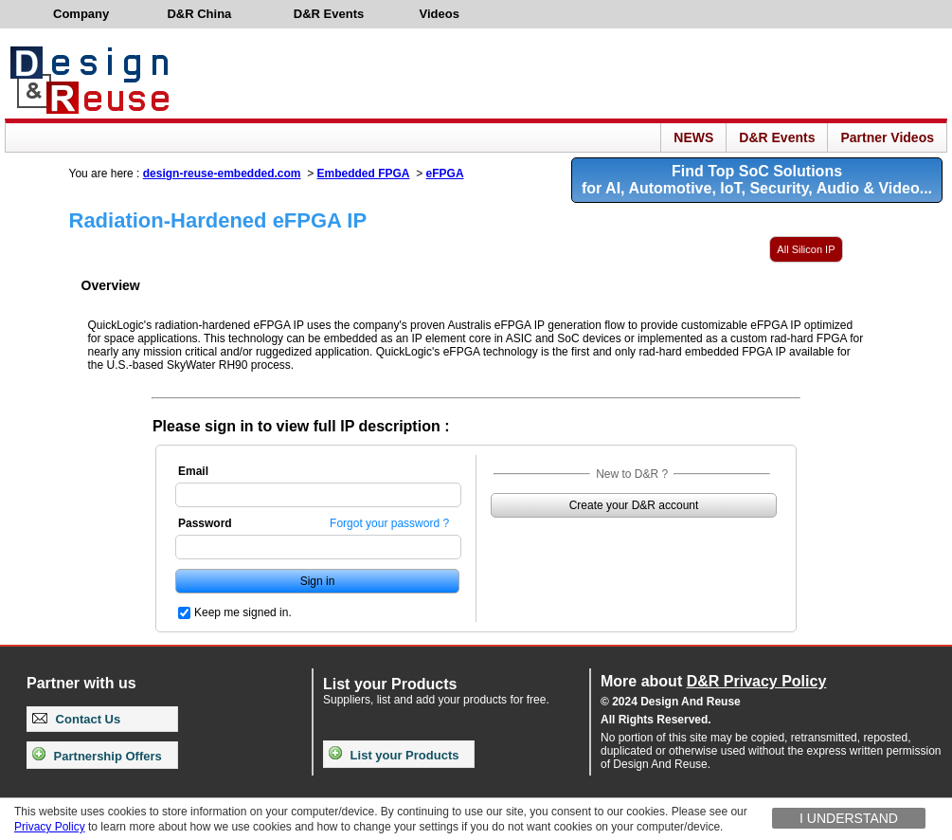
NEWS (693, 137)
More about (713, 681)
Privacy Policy (49, 826)
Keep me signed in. (243, 612)
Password (205, 523)
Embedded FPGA (363, 173)
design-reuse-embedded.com (222, 173)
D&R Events (777, 137)
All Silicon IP (806, 249)
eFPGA (445, 173)
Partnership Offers (97, 756)
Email (193, 471)
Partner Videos (887, 137)
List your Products (393, 755)
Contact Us (76, 719)
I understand (848, 818)
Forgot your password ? (389, 523)
